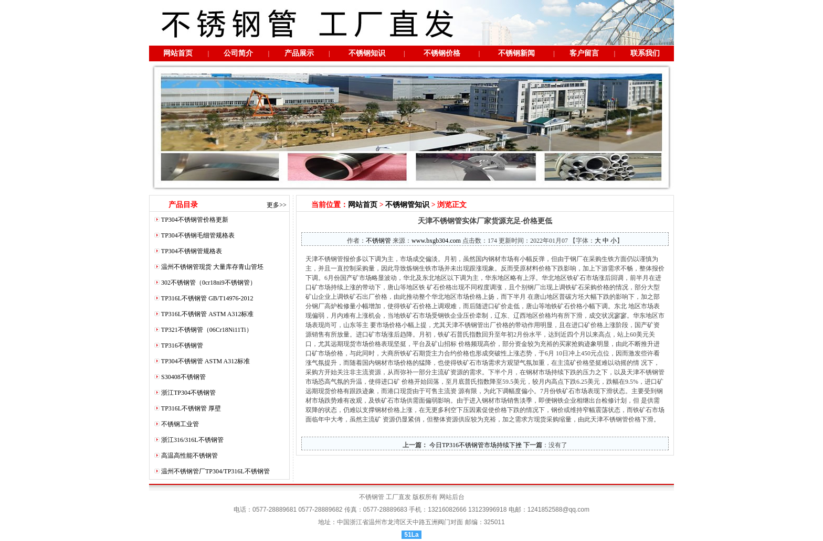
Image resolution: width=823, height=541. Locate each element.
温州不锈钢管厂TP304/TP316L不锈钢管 (215, 471)
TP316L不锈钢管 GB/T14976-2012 (207, 298)
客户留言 (584, 53)
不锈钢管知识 (407, 205)
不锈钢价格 (442, 53)
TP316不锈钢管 (182, 345)
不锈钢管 (378, 240)
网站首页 (178, 53)
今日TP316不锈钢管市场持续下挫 (475, 445)
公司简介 (238, 53)
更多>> (277, 205)
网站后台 (452, 497)
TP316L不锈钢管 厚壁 (191, 408)
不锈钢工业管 (180, 424)
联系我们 (645, 53)
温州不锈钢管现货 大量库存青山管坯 (212, 266)
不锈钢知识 (367, 53)
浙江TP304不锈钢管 (188, 392)
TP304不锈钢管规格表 (191, 251)
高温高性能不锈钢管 (189, 455)
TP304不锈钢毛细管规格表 (198, 235)
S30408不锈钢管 (183, 377)
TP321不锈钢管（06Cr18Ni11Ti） (206, 329)
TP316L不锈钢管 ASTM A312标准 (207, 314)
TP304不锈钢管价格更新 (194, 219)
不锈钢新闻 (516, 53)
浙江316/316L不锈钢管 (192, 439)
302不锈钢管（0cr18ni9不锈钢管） (208, 282)
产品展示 (299, 53)
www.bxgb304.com (436, 240)
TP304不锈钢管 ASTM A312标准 (205, 361)
